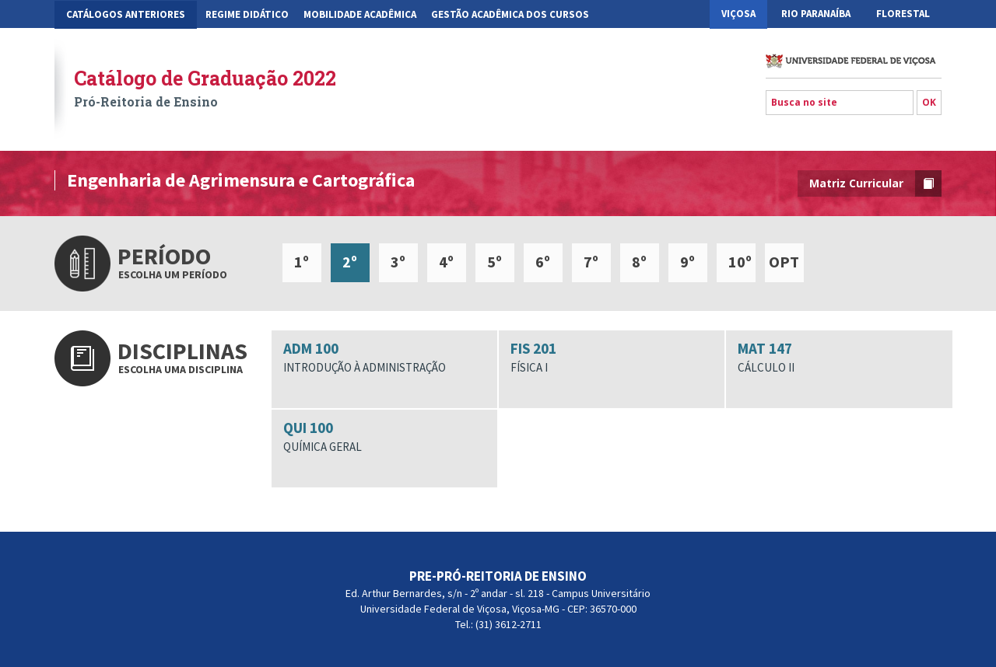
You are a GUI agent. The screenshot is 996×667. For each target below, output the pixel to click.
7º (591, 261)
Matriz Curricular (875, 183)
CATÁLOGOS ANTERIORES (125, 14)
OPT (784, 261)
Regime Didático (247, 14)
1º (301, 261)
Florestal (903, 13)
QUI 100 (384, 437)
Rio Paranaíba (815, 13)
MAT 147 (839, 357)
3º (398, 261)
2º (349, 261)
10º (740, 261)
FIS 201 (611, 357)
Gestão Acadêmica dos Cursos (510, 14)
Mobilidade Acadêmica (359, 14)
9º (687, 261)
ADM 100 (384, 357)
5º (494, 261)
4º (446, 261)
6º (542, 261)
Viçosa (738, 13)
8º (639, 261)
